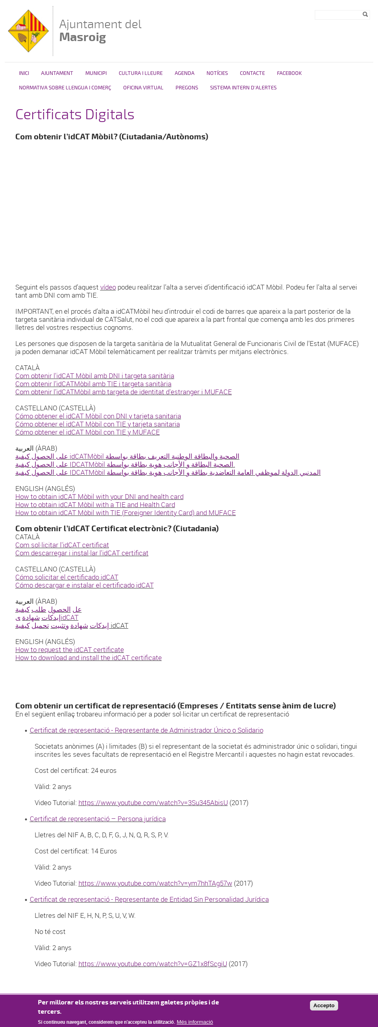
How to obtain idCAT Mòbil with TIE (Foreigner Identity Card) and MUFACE (125, 512)
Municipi (96, 73)
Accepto (324, 1005)
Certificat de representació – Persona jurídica (98, 818)
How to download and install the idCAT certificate (88, 657)
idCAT (69, 617)
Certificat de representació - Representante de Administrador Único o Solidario (146, 730)
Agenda (184, 73)
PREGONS (187, 88)
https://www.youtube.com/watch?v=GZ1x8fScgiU (152, 963)
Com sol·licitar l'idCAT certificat (62, 544)
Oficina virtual (143, 88)
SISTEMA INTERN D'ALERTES (243, 88)
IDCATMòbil (87, 464)
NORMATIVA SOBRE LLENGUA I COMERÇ (65, 88)
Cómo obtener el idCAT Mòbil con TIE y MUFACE (87, 432)
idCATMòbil (87, 456)
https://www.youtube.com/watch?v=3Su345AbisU (153, 802)
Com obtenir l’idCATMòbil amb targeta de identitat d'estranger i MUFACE (123, 391)
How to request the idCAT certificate (69, 649)
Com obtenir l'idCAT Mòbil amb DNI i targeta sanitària (94, 375)
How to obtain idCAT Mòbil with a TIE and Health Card (95, 504)
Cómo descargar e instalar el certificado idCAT (84, 585)
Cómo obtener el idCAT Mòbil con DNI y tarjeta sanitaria (98, 415)
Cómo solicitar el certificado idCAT (66, 577)
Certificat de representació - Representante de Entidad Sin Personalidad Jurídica (149, 899)
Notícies (217, 73)
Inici (24, 73)
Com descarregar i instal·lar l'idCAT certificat (82, 552)
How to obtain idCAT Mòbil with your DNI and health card (99, 496)
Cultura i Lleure (141, 73)
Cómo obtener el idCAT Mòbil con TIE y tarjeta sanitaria (97, 424)
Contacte (252, 73)
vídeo (108, 287)
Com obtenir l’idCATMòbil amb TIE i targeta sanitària (93, 383)
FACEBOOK (289, 73)
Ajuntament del (100, 30)
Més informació (195, 1022)
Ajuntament (57, 73)
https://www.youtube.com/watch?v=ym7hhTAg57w (155, 883)
